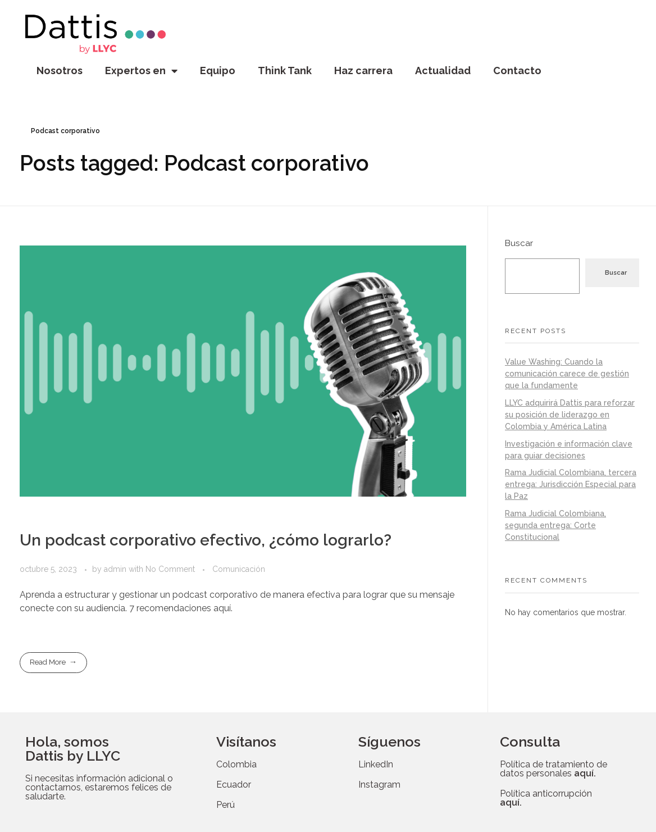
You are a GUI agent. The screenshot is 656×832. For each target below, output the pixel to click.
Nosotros (60, 70)
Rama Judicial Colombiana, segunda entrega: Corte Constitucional (555, 525)
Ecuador (233, 784)
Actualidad (443, 70)
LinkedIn (375, 764)
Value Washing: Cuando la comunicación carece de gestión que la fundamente (567, 373)
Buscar (519, 243)
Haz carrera (363, 70)
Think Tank (285, 70)
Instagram (379, 784)
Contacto (517, 70)
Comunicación (238, 569)
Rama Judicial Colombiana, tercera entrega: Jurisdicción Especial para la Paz (570, 484)
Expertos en (141, 70)
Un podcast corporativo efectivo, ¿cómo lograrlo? (205, 540)
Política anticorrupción (546, 798)
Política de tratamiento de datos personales (553, 769)
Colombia (236, 764)
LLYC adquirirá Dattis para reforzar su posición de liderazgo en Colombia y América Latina (570, 414)
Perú (225, 804)
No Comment (170, 569)
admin (116, 569)
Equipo (217, 70)
